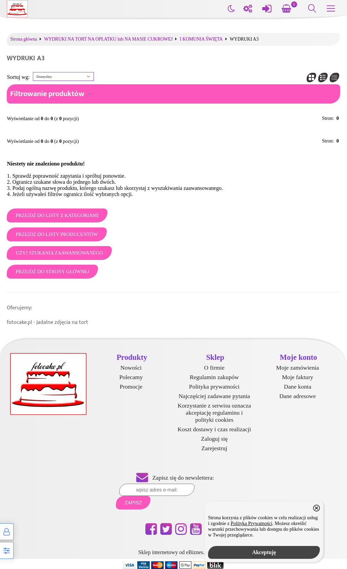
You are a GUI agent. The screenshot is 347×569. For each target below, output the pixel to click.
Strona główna (23, 39)
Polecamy (131, 377)
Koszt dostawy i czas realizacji (214, 429)
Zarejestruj (214, 448)
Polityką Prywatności (251, 523)
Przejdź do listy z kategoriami (57, 215)
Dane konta (297, 386)
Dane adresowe (297, 396)
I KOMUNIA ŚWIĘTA (201, 39)
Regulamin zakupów (214, 377)
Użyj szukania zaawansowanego (59, 253)
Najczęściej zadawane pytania (214, 396)
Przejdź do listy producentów (57, 234)
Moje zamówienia (297, 367)
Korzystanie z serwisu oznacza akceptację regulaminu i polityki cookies (214, 412)
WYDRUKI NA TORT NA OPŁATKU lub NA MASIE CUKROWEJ (108, 39)
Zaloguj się (214, 438)
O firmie (214, 367)
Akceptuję (264, 552)
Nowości (131, 367)
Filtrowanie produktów (47, 94)
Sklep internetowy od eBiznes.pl (173, 552)
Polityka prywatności (214, 386)
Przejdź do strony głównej (52, 271)
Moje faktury (297, 377)
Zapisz (133, 502)
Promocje (131, 386)
